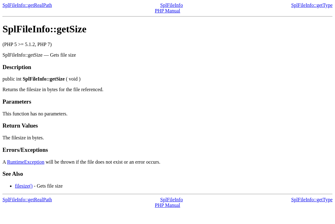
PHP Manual (167, 10)
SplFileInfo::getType (312, 5)
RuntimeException (25, 162)
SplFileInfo (171, 5)
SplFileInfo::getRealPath (27, 5)
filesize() (24, 186)
